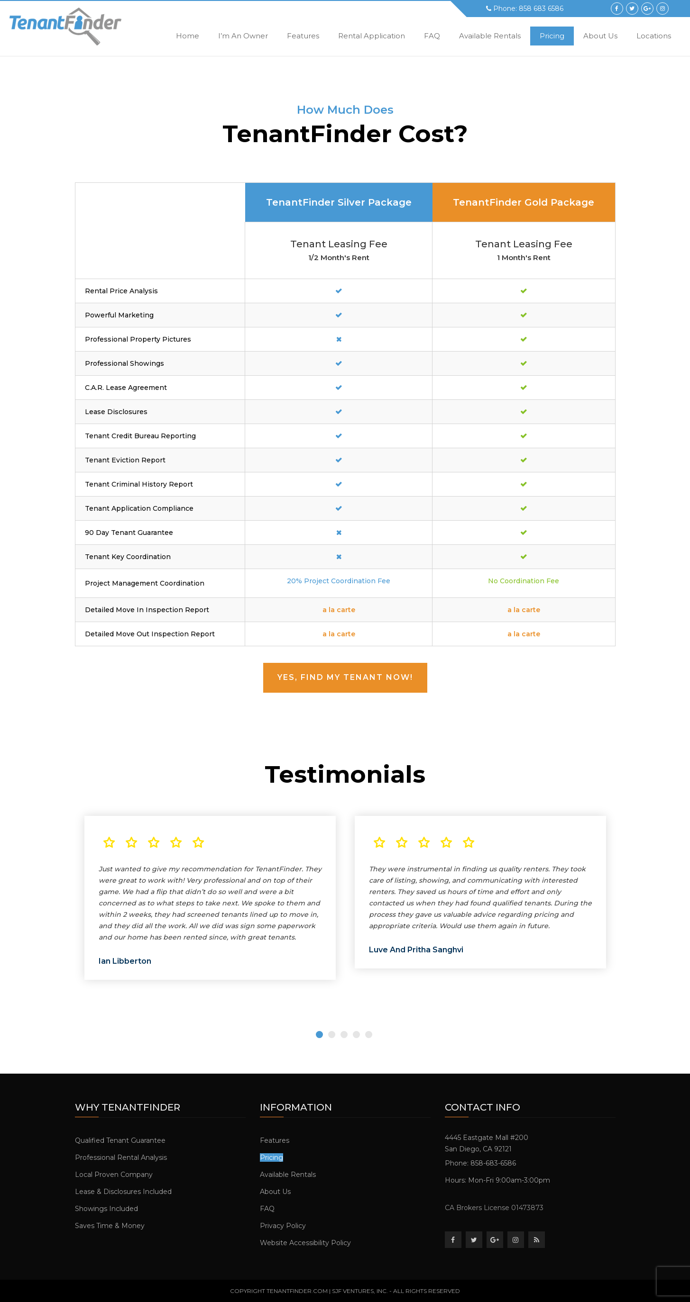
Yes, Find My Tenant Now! (345, 677)
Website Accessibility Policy (305, 1243)
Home (187, 35)
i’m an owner (243, 35)
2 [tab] (331, 1034)
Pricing (552, 35)
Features (303, 35)
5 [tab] (368, 1034)
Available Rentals (490, 35)
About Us (600, 35)
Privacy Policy (283, 1225)
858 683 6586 (541, 8)
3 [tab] (344, 1034)
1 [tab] (319, 1034)
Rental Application (371, 35)
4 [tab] (356, 1034)
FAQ (432, 35)
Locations (653, 35)
